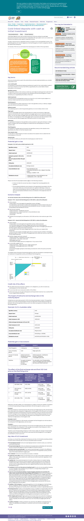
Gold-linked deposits (13, 25)
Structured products (41, 24)
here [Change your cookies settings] (48, 7)
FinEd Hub (43, 21)
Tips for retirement (60, 43)
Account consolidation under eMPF (70, 29)
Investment (20, 24)
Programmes (51, 21)
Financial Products (35, 21)
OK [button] (19, 11)
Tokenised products (60, 55)
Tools (22, 21)
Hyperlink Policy (41, 519)
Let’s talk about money (60, 70)
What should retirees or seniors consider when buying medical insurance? (64, 45)
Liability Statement (24, 519)
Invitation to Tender (51, 519)
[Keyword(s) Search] (60, 17)
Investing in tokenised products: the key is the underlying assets (63, 56)
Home (9, 24)
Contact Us (10, 519)
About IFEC (10, 21)
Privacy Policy (33, 519)
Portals (27, 21)
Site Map (16, 519)
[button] (71, 17)
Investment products (30, 24)
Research (17, 21)
